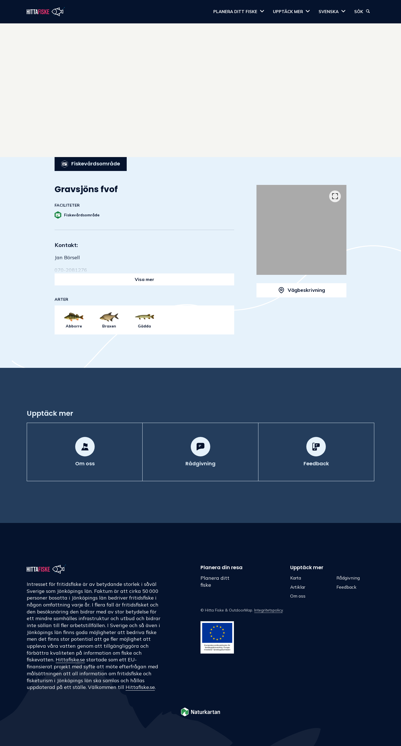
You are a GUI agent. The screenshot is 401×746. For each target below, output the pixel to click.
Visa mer (144, 279)
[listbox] (301, 230)
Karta (295, 578)
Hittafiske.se (70, 659)
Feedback (346, 587)
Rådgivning (348, 578)
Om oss (297, 596)
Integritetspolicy (268, 610)
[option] (301, 230)
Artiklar (297, 587)
